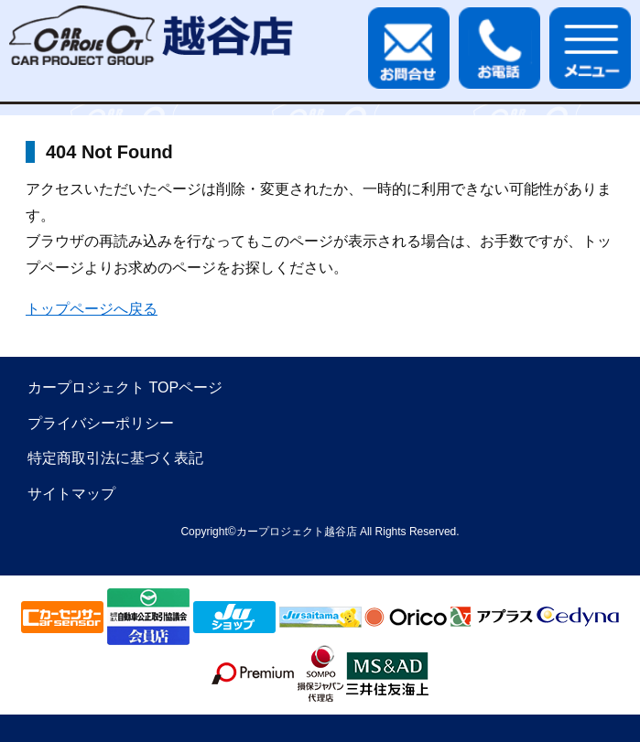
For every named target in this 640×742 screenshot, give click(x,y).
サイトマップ (71, 493)
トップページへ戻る (91, 309)
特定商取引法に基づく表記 (115, 458)
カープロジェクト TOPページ (124, 387)
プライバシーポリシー (100, 423)
